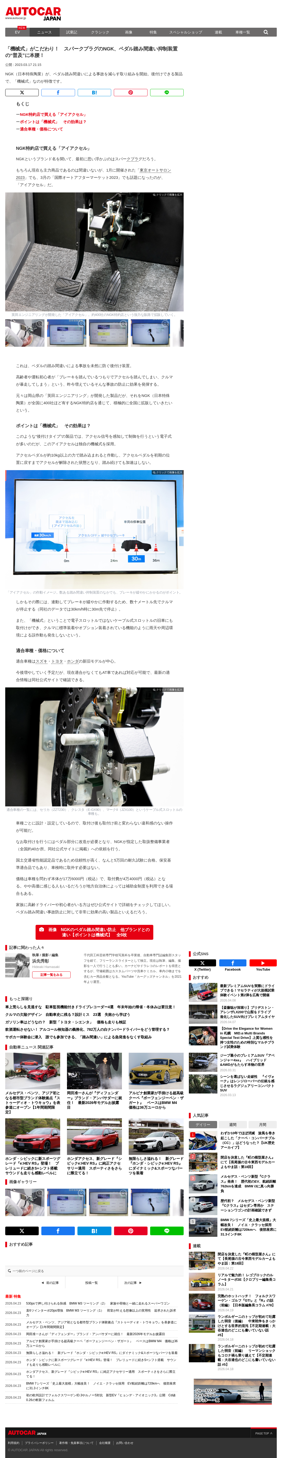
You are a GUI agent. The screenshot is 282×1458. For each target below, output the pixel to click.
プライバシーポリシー (39, 1442)
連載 (218, 32)
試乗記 (71, 32)
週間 (232, 1125)
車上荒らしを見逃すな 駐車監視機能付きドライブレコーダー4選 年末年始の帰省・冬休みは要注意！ (90, 1007)
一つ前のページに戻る (28, 1271)
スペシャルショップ (185, 32)
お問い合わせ (124, 1442)
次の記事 (130, 1283)
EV (17, 32)
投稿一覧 (91, 1283)
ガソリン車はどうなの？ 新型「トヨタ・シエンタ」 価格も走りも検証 (65, 1022)
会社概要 (105, 1442)
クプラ (132, 159)
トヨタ (57, 661)
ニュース (44, 32)
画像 (128, 32)
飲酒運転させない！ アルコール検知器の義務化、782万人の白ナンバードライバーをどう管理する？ (87, 1029)
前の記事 (52, 1283)
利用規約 (13, 1442)
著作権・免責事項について (76, 1442)
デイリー (203, 1125)
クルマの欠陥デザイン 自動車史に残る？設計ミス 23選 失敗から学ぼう (67, 1014)
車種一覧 (242, 32)
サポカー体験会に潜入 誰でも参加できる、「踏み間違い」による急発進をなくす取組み (78, 1037)
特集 (153, 32)
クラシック (100, 32)
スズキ (41, 661)
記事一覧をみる (52, 975)
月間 (262, 1125)
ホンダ (73, 661)
